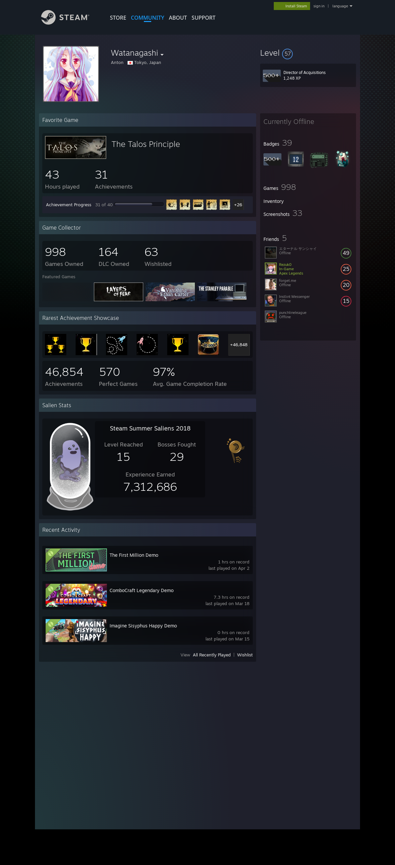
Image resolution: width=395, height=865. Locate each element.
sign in (318, 6)
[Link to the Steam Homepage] (70, 23)
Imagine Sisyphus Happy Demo (143, 625)
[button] (308, 52)
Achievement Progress (68, 204)
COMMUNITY (147, 17)
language (340, 6)
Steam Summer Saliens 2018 (150, 428)
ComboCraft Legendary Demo (142, 590)
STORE (118, 17)
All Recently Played (212, 654)
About (178, 17)
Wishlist (245, 654)
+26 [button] (238, 204)
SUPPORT (203, 17)
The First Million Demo (134, 555)
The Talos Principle (146, 144)
